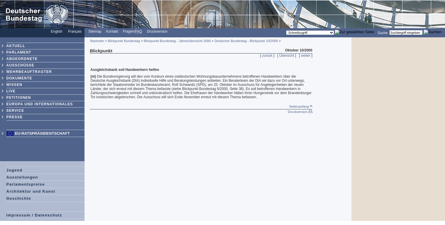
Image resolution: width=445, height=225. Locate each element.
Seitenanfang (300, 106)
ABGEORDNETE (22, 59)
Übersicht (286, 56)
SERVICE (15, 111)
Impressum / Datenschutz (34, 215)
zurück (267, 56)
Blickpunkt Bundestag (124, 41)
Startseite (97, 41)
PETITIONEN (18, 98)
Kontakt (112, 31)
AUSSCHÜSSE (20, 65)
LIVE (11, 91)
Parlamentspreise (25, 184)
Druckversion (157, 31)
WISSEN (14, 85)
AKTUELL (15, 46)
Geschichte (18, 198)
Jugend (14, 170)
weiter (305, 56)
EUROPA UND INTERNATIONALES (39, 104)
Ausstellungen (22, 177)
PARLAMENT (18, 52)
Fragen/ (132, 31)
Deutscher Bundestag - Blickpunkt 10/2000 (246, 41)
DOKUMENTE (19, 78)
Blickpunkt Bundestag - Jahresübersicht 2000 (177, 41)
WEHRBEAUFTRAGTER (29, 72)
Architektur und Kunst (30, 191)
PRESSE (14, 117)
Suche (383, 33)
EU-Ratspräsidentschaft (42, 133)
